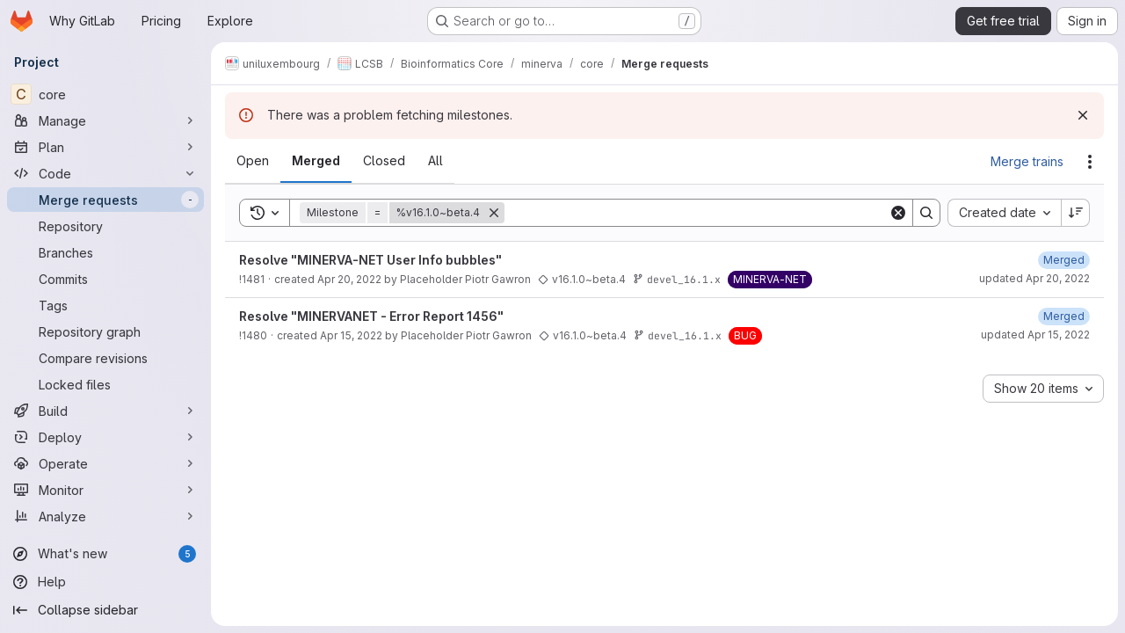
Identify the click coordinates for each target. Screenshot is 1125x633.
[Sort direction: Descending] (1076, 213)
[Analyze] (105, 516)
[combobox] (1004, 213)
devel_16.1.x (677, 279)
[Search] (696, 212)
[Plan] (105, 147)
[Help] (105, 582)
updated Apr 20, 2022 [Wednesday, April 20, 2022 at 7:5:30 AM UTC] (1034, 278)
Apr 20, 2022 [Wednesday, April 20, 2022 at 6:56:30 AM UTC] (349, 279)
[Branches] (105, 252)
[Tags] (105, 305)
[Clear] (898, 212)
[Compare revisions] (105, 358)
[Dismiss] (1082, 115)
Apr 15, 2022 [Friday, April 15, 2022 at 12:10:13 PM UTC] (351, 335)
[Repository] (105, 226)
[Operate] (105, 463)
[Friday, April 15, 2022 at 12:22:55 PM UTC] (1064, 316)
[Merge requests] (105, 199)
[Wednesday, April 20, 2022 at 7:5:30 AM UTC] (1064, 260)
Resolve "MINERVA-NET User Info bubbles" (370, 259)
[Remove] (493, 212)
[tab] (252, 161)
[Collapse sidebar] (105, 610)
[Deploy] (105, 437)
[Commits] (105, 278)
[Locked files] (105, 384)
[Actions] (1090, 162)
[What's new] (105, 554)
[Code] (105, 173)
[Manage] (105, 120)
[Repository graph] (105, 331)
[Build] (105, 410)
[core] (105, 94)
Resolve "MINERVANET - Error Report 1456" (371, 316)
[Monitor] (105, 489)
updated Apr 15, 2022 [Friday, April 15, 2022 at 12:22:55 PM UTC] (1035, 334)
